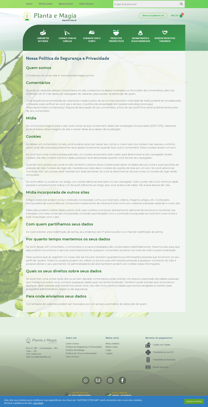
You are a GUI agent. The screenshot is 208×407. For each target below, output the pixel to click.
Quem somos (66, 3)
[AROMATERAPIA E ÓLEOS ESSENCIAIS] (140, 32)
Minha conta (45, 3)
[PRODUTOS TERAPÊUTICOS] (116, 32)
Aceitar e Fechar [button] (194, 401)
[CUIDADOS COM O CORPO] (92, 32)
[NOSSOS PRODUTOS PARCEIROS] (165, 32)
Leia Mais (38, 402)
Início (29, 3)
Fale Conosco (86, 3)
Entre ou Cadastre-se (153, 15)
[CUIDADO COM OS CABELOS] (67, 32)
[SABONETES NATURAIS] (43, 32)
